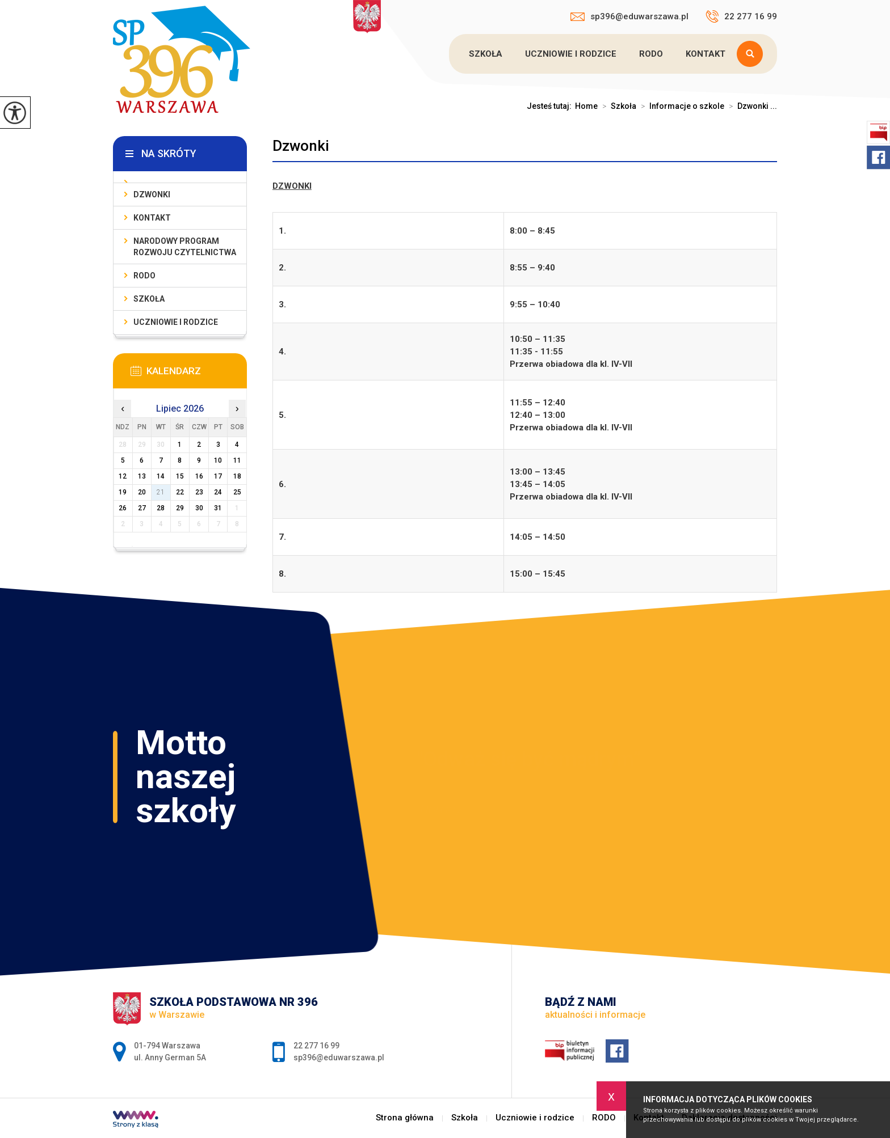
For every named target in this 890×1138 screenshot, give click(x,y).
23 (199, 492)
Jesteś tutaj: (551, 106)
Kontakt (705, 54)
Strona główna (405, 1118)
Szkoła (485, 54)
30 (199, 508)
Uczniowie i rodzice (570, 54)
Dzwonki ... (750, 106)
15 (180, 476)
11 (237, 460)
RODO (651, 54)
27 (142, 508)
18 (237, 476)
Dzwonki (300, 145)
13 (142, 476)
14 (161, 476)
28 (161, 508)
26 (123, 508)
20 (142, 492)
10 (218, 460)
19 (123, 492)
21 (161, 492)
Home (586, 106)
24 (218, 492)
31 (218, 508)
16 (199, 476)
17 (218, 476)
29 (180, 508)
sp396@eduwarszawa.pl (629, 16)
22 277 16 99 (741, 16)
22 (180, 492)
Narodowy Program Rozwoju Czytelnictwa (184, 246)
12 (123, 476)
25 (237, 492)
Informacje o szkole (680, 106)
